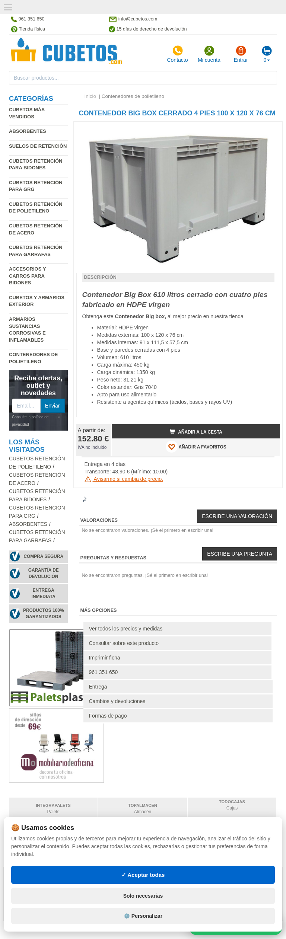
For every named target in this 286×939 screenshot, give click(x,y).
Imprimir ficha (104, 658)
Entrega (98, 687)
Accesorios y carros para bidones (27, 275)
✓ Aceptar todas (143, 875)
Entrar (240, 54)
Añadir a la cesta (195, 432)
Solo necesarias (143, 896)
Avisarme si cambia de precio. (124, 479)
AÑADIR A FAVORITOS (196, 447)
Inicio (90, 96)
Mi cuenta (209, 54)
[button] (268, 130)
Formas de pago (108, 716)
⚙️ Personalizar (143, 916)
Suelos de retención (38, 146)
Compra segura (43, 556)
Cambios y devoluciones (117, 701)
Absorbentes (27, 131)
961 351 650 (103, 672)
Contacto (177, 54)
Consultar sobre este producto (124, 643)
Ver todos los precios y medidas (126, 629)
